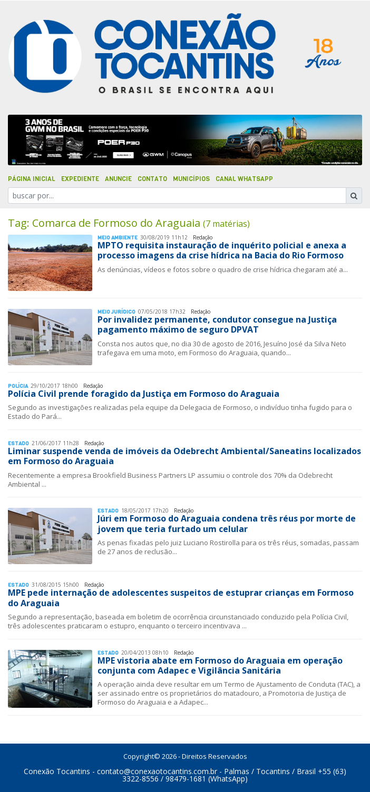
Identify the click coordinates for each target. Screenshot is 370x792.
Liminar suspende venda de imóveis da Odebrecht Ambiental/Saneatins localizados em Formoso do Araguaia (184, 456)
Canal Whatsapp (244, 179)
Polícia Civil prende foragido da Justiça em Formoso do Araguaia (143, 393)
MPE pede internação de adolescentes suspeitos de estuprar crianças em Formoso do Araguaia (181, 597)
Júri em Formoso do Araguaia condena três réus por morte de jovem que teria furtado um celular (227, 523)
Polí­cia (18, 386)
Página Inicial (31, 179)
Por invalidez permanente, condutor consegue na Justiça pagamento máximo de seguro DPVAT (217, 324)
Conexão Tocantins (57, 771)
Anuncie (118, 179)
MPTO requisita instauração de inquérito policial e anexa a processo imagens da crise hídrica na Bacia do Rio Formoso (222, 250)
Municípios (191, 179)
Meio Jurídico (116, 311)
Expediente (80, 179)
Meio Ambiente (118, 237)
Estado (18, 443)
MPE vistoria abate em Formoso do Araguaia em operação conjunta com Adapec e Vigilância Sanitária (220, 665)
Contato (152, 179)
